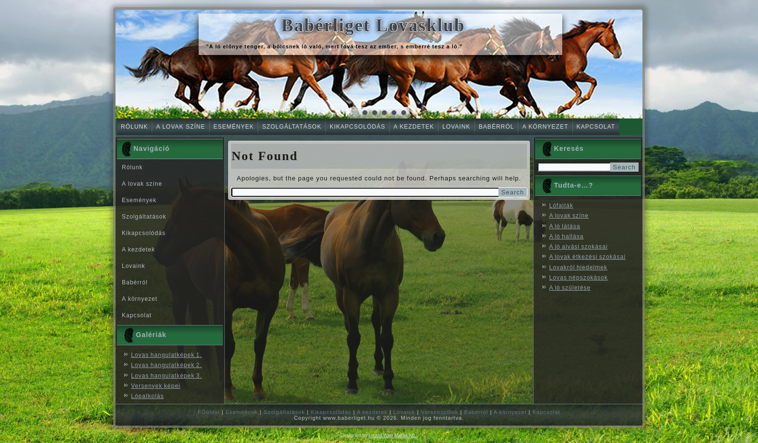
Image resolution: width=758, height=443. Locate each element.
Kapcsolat (596, 126)
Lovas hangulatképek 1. (166, 355)
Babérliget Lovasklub (373, 25)
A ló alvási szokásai (578, 246)
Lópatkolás (147, 396)
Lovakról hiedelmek (578, 267)
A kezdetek (414, 126)
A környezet (545, 126)
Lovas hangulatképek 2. (166, 365)
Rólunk (134, 126)
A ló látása (564, 226)
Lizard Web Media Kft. (392, 435)
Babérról (496, 126)
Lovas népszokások (578, 277)
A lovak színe (180, 126)
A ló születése (570, 287)
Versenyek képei (155, 386)
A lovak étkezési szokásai (587, 256)
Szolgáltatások (291, 126)
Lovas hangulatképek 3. (166, 375)
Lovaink (456, 126)
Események (234, 126)
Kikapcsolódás (357, 126)
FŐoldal (209, 412)
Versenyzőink (439, 412)
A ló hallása (566, 236)
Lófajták (561, 205)
